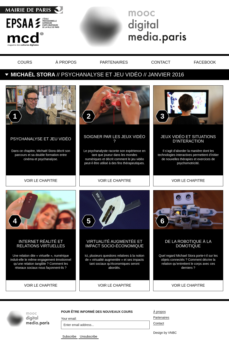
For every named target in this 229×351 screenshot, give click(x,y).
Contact (160, 62)
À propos (65, 62)
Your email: (69, 318)
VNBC (172, 332)
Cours (25, 62)
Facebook (205, 62)
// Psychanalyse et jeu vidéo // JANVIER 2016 (97, 74)
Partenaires (114, 62)
